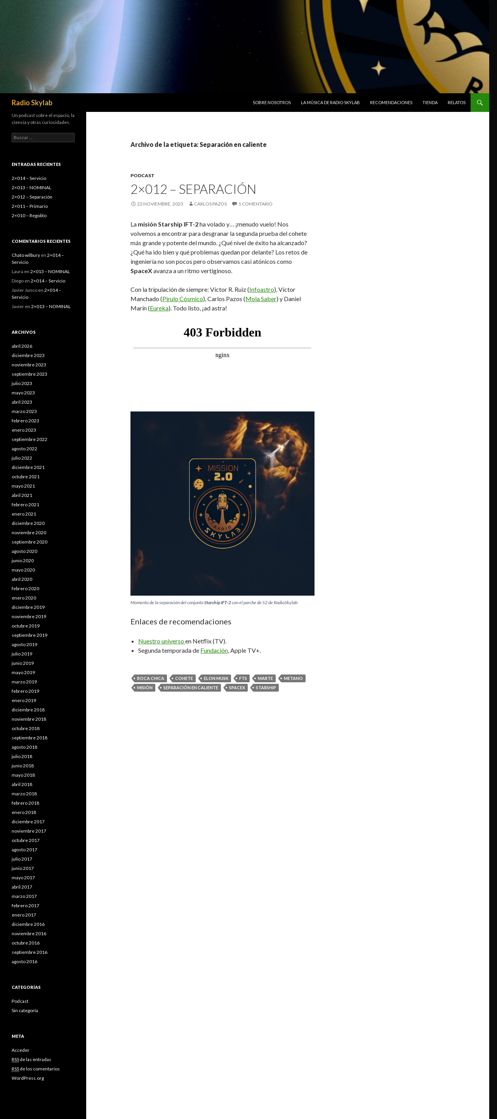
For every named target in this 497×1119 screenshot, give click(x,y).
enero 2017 (24, 915)
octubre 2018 (26, 728)
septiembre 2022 (29, 439)
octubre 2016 (26, 943)
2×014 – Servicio (29, 178)
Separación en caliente (190, 687)
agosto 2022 (24, 448)
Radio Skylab (32, 102)
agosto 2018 (24, 747)
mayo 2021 (23, 486)
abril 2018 (22, 784)
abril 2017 (22, 887)
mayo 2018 (23, 775)
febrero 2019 (25, 691)
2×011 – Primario (30, 206)
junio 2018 (23, 766)
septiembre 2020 (29, 542)
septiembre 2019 (29, 635)
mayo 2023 (23, 393)
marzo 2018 (24, 794)
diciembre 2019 (28, 607)
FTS (243, 678)
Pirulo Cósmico (182, 298)
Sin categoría (25, 1010)
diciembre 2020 (28, 523)
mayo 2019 (23, 672)
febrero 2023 (25, 421)
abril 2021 (22, 495)
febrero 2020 (25, 588)
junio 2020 (23, 560)
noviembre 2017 (29, 831)
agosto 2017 (24, 849)
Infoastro (261, 289)
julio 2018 (22, 756)
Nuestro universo (161, 641)
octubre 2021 (26, 476)
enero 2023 (24, 430)
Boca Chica (150, 678)
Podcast (142, 175)
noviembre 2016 (29, 933)
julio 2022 (22, 458)
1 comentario (255, 204)
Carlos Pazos (210, 204)
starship (266, 687)
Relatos (457, 102)
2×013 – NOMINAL (31, 187)
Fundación (214, 650)
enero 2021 (24, 514)
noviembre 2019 (29, 616)
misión (145, 687)
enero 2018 (24, 812)
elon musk (216, 678)
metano (293, 678)
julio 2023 (22, 383)
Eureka (159, 308)
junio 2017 (23, 868)
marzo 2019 (24, 682)
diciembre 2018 (28, 710)
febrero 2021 (25, 504)
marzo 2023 (24, 411)
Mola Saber (260, 298)
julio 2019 (22, 654)
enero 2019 (24, 700)
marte (265, 678)
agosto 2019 (24, 644)
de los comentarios (36, 1069)
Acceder (21, 1050)
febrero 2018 (25, 803)
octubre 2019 (26, 626)
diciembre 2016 (28, 924)
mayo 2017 (23, 877)
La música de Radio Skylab (330, 102)
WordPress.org (28, 1078)
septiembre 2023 (29, 374)
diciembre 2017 (28, 821)
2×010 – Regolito (29, 215)
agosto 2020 (24, 551)
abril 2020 (22, 579)
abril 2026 (22, 346)
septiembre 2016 (29, 952)
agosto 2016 (24, 961)
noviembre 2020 (29, 532)
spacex (237, 687)
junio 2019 (23, 663)
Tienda (430, 102)
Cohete (184, 678)
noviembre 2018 (29, 719)
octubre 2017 (26, 840)
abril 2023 (22, 402)
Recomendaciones (391, 102)
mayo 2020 (23, 570)
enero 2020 (24, 598)
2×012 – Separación (193, 189)
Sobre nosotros (272, 102)
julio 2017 (22, 859)
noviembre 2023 (29, 365)
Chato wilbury (26, 255)
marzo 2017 (24, 896)
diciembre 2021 (28, 467)
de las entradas (31, 1059)
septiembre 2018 (29, 738)
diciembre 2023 (28, 355)
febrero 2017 (25, 905)
